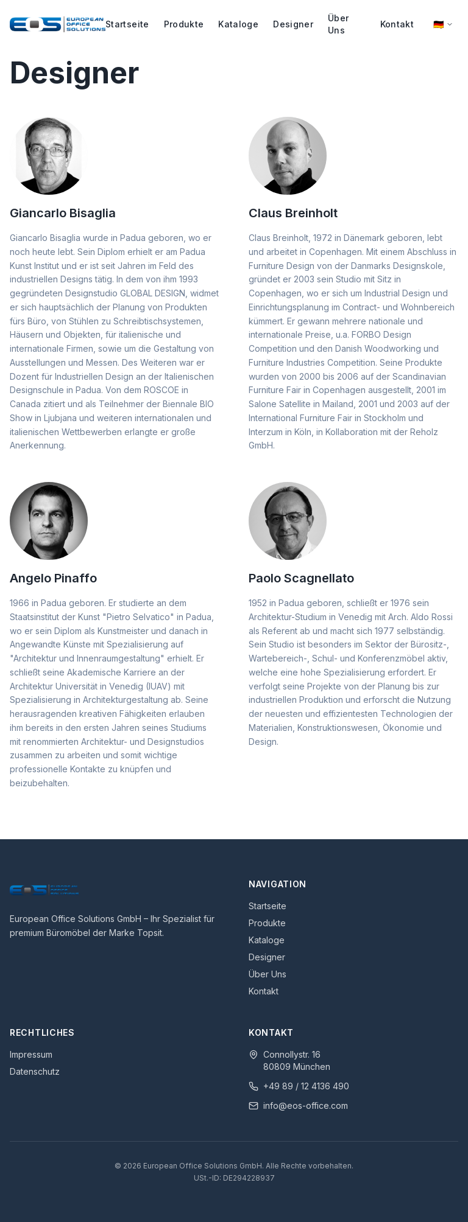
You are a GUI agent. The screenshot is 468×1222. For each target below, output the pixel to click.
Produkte (184, 24)
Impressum (31, 1054)
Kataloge (238, 24)
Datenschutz (35, 1071)
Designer (293, 24)
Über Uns (338, 24)
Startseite (127, 24)
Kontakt (397, 24)
